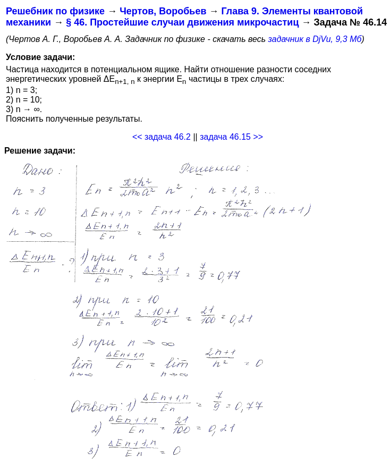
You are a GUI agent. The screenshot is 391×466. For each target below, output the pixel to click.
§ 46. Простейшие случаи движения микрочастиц (182, 22)
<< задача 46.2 (161, 136)
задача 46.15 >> (231, 136)
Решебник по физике (55, 11)
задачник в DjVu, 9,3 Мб (315, 39)
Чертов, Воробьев (163, 11)
